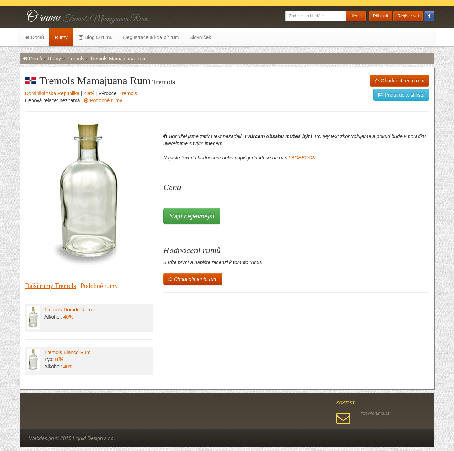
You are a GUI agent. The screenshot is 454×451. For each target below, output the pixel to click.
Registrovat (408, 15)
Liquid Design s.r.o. (94, 438)
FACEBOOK (302, 158)
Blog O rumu (95, 37)
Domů (34, 37)
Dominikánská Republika (52, 93)
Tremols (75, 58)
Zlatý (89, 93)
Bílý (59, 359)
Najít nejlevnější (191, 216)
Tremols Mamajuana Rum (118, 58)
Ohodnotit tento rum (400, 80)
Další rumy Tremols (50, 285)
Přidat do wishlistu (401, 95)
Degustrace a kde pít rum (151, 37)
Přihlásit (380, 15)
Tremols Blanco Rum (67, 352)
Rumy (61, 37)
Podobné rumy (103, 100)
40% (68, 317)
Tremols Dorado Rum (68, 310)
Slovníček (200, 37)
